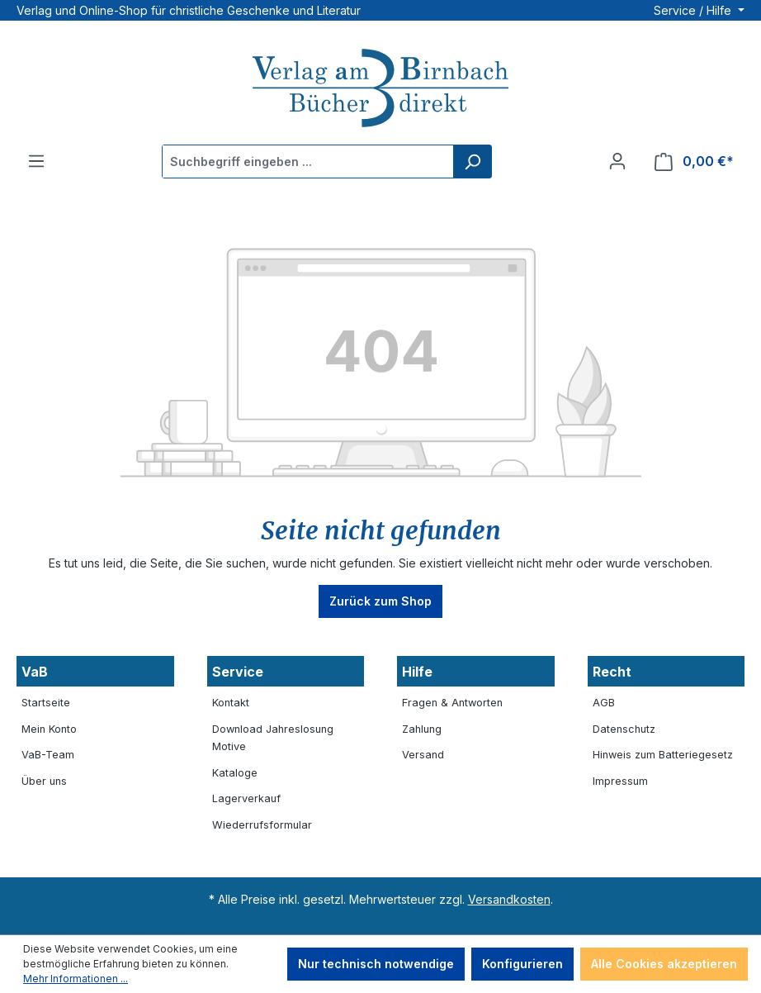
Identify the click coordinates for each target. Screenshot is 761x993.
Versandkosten (509, 899)
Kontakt (230, 702)
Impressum (620, 781)
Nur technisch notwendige (376, 964)
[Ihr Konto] (617, 161)
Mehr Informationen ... (75, 978)
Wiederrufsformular (262, 825)
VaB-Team (47, 754)
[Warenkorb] (694, 161)
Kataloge (235, 773)
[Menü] (36, 161)
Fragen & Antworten (452, 702)
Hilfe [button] (417, 671)
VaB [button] (34, 671)
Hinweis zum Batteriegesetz (663, 754)
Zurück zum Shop (380, 601)
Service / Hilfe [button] (694, 10)
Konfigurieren (522, 964)
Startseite (45, 702)
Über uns (44, 781)
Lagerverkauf (246, 798)
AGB (604, 702)
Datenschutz (624, 729)
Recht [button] (612, 671)
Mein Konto (49, 729)
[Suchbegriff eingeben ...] (308, 161)
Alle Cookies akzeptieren (664, 964)
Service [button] (237, 671)
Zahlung (422, 729)
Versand (423, 754)
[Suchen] (472, 161)
